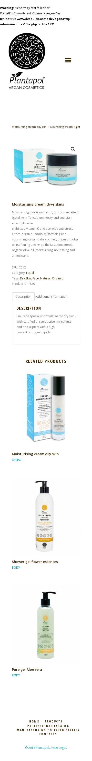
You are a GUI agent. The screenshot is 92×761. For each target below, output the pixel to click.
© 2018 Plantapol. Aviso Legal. (46, 748)
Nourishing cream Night (65, 126)
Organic (57, 278)
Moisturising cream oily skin (29, 126)
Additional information (51, 297)
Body (16, 567)
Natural (45, 278)
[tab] (23, 296)
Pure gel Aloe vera (27, 669)
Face (35, 278)
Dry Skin (25, 278)
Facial (30, 273)
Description (23, 297)
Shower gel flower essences (35, 561)
